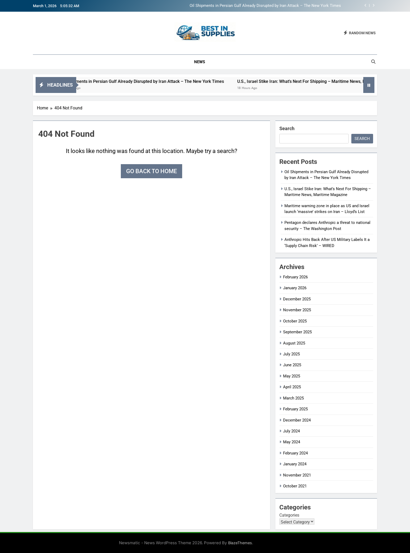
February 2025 (295, 409)
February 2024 (295, 453)
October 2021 (295, 486)
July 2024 (291, 431)
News (199, 61)
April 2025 (292, 387)
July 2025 (291, 354)
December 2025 (297, 299)
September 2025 (297, 332)
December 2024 (297, 420)
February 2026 (295, 277)
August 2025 (294, 343)
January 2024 (294, 464)
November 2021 (297, 475)
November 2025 (297, 310)
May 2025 (291, 376)
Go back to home (151, 171)
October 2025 (295, 321)
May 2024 (291, 442)
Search (286, 128)
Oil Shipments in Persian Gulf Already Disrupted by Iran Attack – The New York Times (265, 6)
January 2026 (294, 288)
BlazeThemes (240, 543)
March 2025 (293, 398)
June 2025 (292, 365)
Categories (289, 515)
